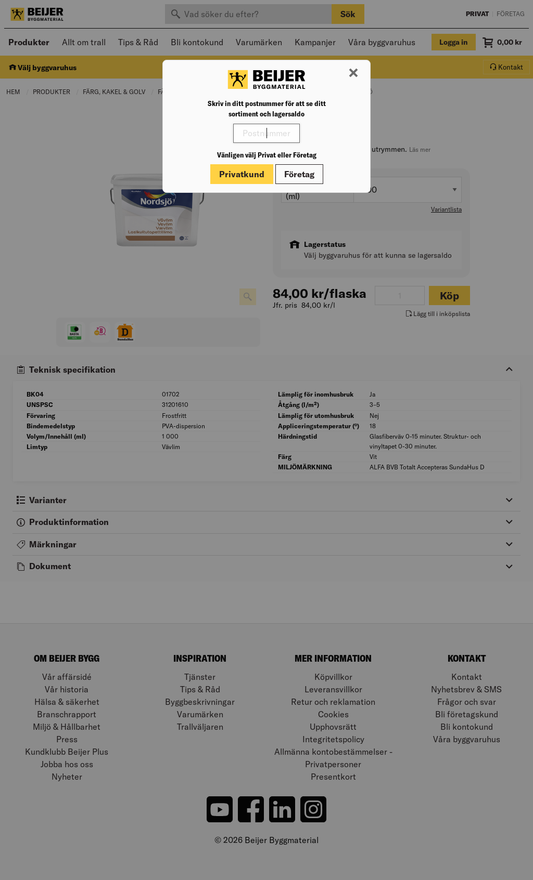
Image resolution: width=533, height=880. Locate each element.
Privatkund (241, 174)
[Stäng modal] (353, 73)
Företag (299, 174)
